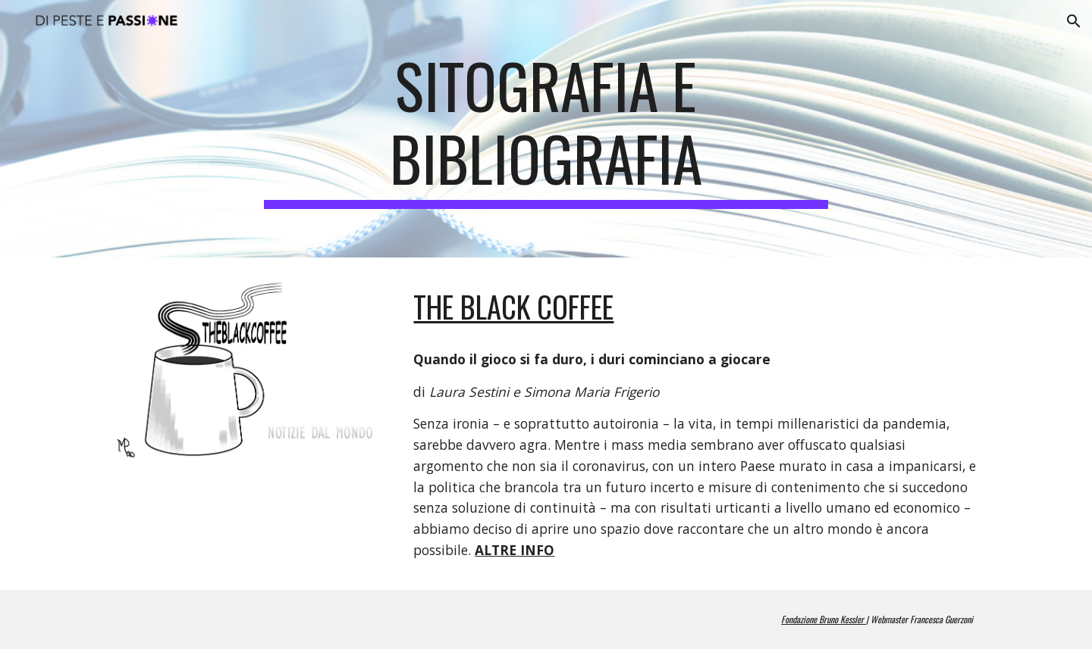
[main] (546, 128)
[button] (1074, 21)
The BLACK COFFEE (513, 306)
